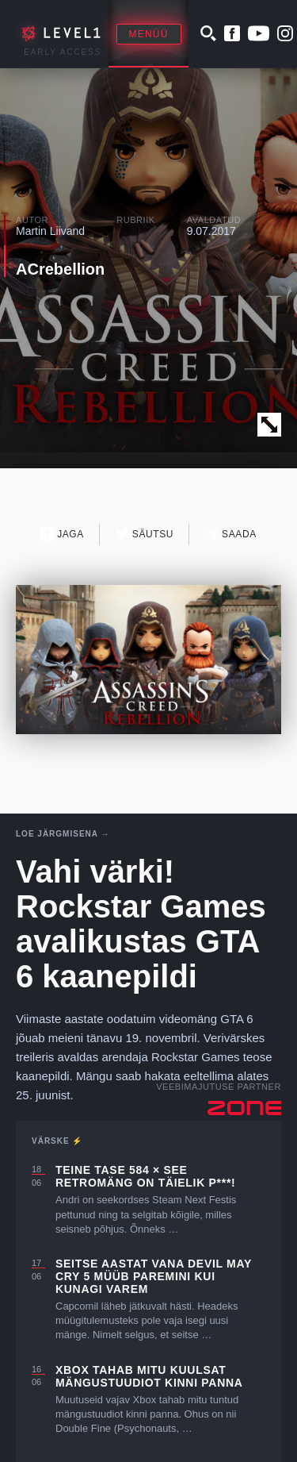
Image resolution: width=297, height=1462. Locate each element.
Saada (231, 534)
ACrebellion (60, 269)
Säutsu (144, 534)
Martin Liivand (50, 231)
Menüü (149, 34)
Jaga (62, 534)
